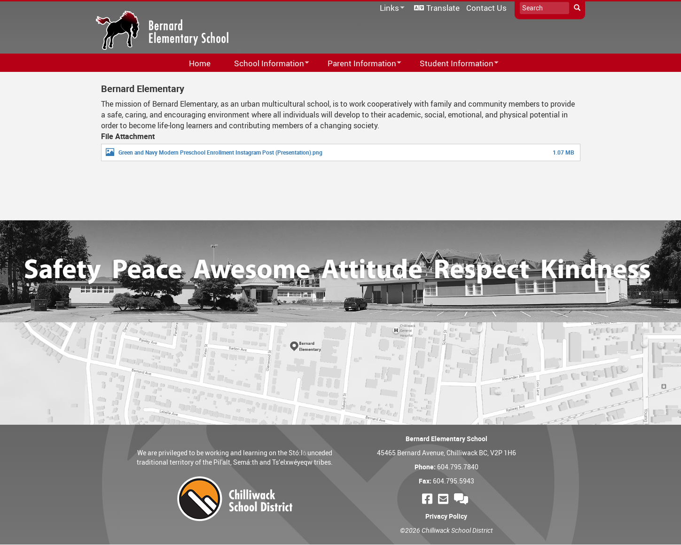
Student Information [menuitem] (453, 64)
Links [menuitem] (390, 8)
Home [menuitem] (200, 63)
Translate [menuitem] (443, 7)
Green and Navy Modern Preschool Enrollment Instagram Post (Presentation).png (220, 152)
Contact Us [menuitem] (486, 7)
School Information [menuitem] (265, 64)
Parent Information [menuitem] (358, 64)
